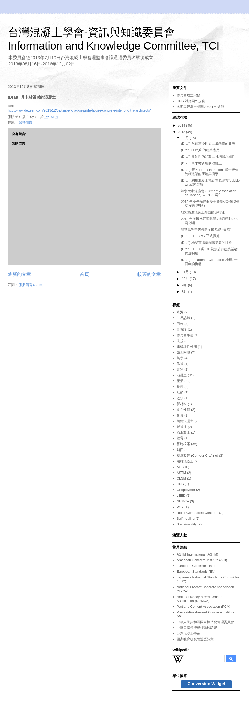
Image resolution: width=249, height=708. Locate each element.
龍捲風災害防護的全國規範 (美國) (206, 229)
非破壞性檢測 (187, 347)
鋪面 (180, 450)
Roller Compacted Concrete (197, 513)
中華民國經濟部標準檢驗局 (197, 628)
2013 (182, 132)
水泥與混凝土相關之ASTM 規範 (200, 107)
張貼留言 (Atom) (31, 285)
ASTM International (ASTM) (197, 554)
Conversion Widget (206, 684)
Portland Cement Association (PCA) (203, 606)
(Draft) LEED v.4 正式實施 (200, 236)
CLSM (181, 478)
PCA (180, 507)
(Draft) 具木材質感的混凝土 (201, 163)
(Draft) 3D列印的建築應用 (200, 150)
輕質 (180, 438)
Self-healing (186, 518)
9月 (185, 285)
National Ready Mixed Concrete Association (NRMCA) (200, 599)
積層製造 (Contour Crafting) (197, 455)
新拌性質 (183, 410)
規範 (180, 392)
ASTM (181, 473)
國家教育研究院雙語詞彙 (195, 639)
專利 (180, 369)
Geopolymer (186, 490)
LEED (181, 495)
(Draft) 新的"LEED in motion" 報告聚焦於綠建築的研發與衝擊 (209, 172)
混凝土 (182, 375)
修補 (180, 364)
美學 (180, 358)
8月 (185, 292)
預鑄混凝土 (185, 421)
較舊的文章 (149, 274)
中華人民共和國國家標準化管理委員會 (205, 622)
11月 (186, 272)
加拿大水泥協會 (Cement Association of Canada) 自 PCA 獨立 (208, 193)
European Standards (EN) (196, 571)
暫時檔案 (25, 122)
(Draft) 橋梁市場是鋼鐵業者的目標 (206, 243)
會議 (180, 415)
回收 (180, 324)
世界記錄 (183, 318)
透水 (180, 398)
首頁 (84, 274)
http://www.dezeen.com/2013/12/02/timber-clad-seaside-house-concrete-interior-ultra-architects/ (79, 110)
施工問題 (183, 352)
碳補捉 (182, 427)
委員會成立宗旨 (188, 95)
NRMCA (183, 501)
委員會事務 (185, 335)
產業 (180, 381)
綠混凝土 (183, 432)
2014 (182, 125)
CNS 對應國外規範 (191, 101)
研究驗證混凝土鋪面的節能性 (203, 212)
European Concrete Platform (198, 566)
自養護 (182, 329)
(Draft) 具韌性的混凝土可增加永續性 (208, 156)
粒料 (180, 387)
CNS (180, 484)
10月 (186, 279)
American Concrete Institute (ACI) (202, 560)
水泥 (180, 312)
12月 (186, 138)
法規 (180, 341)
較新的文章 (19, 274)
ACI (179, 467)
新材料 (182, 404)
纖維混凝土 (185, 461)
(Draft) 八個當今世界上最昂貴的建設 (208, 143)
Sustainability (187, 524)
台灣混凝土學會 (188, 633)
